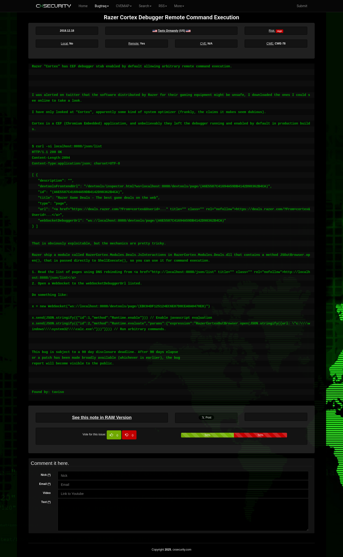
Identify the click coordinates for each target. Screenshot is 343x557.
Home (83, 6)
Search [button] (145, 6)
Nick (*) (45, 475)
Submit (302, 6)
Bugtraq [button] (102, 6)
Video (46, 493)
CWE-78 (280, 43)
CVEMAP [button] (124, 6)
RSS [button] (163, 6)
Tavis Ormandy (168, 30)
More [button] (179, 6)
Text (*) (46, 502)
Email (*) (44, 484)
